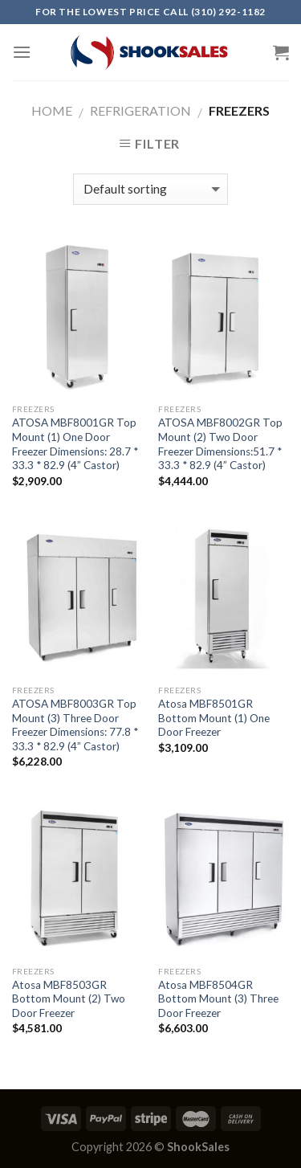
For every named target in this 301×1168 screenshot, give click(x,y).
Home (51, 110)
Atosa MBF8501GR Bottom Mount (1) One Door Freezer (214, 717)
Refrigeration (140, 110)
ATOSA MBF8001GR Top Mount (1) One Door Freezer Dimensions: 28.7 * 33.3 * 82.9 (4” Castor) (75, 444)
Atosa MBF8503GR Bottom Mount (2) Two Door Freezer (68, 998)
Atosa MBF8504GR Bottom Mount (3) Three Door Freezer (218, 998)
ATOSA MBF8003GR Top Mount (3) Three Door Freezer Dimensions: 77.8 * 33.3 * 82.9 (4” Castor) (75, 725)
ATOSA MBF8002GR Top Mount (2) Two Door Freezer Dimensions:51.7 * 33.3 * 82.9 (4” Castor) (220, 444)
